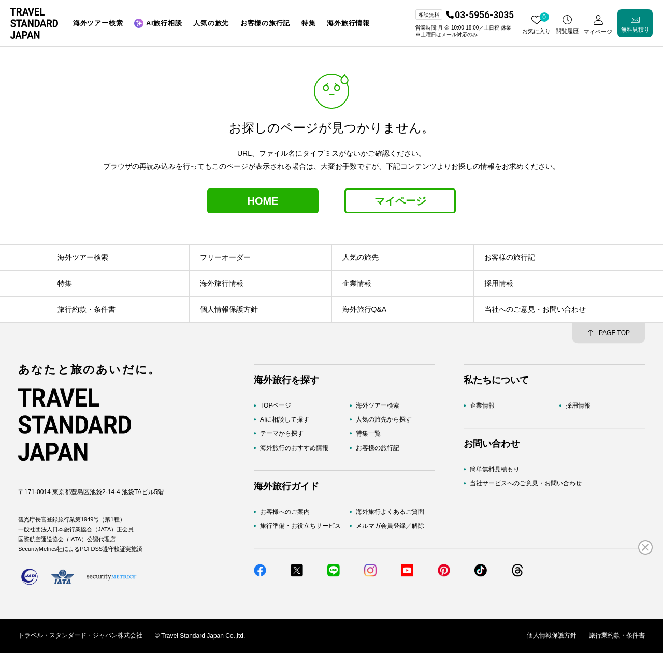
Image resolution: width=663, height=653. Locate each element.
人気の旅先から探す (384, 419)
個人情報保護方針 (551, 636)
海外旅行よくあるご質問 (390, 511)
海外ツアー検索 (377, 405)
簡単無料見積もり (495, 469)
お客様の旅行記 (377, 448)
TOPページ (275, 405)
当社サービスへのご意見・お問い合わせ (526, 483)
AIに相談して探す (284, 419)
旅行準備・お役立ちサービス (300, 525)
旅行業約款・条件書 (617, 636)
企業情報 (482, 405)
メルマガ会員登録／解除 (390, 525)
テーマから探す (282, 434)
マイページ (400, 201)
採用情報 (578, 405)
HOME (263, 201)
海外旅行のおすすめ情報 (294, 448)
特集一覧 (368, 434)
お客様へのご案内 (285, 511)
